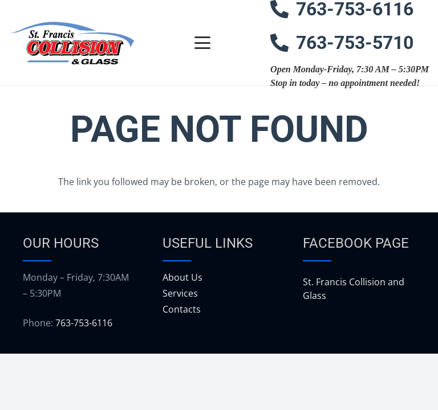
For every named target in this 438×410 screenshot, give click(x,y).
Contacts (182, 309)
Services (180, 293)
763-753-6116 (83, 323)
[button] (202, 43)
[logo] (72, 43)
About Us (182, 277)
